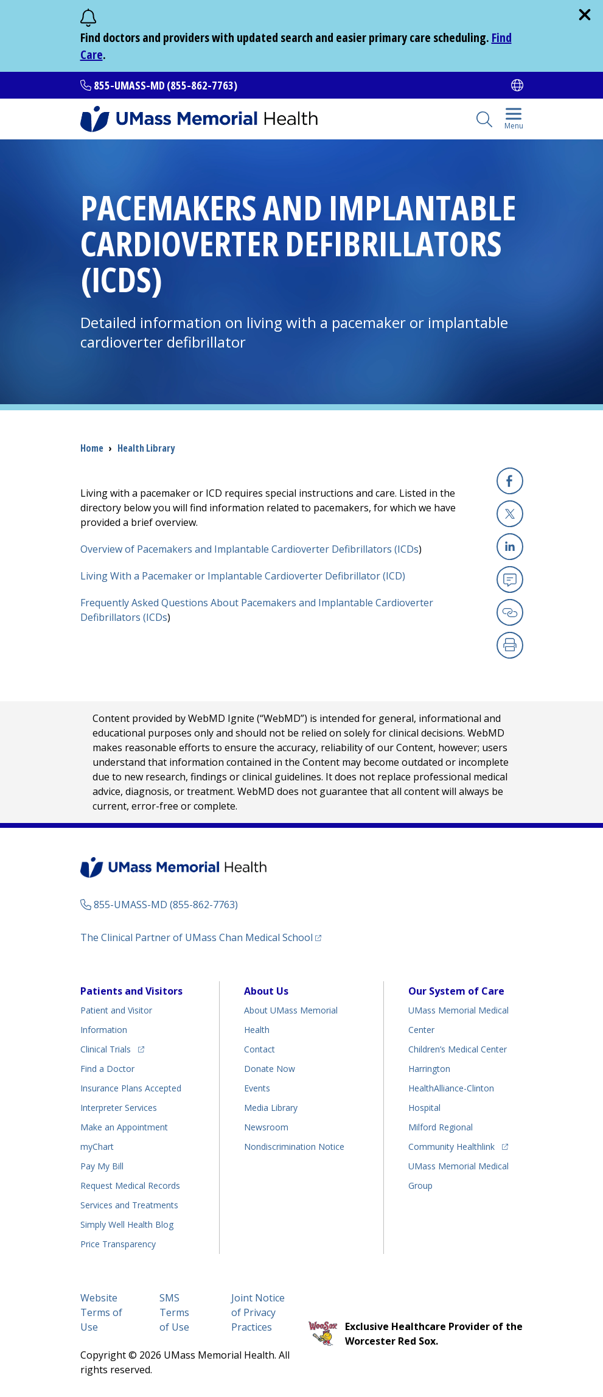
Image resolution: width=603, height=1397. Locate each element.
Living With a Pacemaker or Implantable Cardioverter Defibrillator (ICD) (242, 576)
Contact (259, 1049)
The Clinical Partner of (200, 937)
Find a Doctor (107, 1068)
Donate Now (269, 1068)
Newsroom (266, 1127)
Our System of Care (456, 991)
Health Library (146, 448)
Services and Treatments (129, 1205)
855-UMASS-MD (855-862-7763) (165, 85)
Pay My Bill (102, 1166)
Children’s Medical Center (457, 1049)
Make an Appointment (124, 1127)
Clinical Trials (112, 1047)
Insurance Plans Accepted (130, 1088)
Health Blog (126, 1224)
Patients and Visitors (131, 991)
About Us (266, 991)
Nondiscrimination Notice (294, 1146)
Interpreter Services (118, 1107)
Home (91, 448)
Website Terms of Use (101, 1312)
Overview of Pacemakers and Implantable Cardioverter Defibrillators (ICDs (249, 549)
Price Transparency (118, 1244)
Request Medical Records (130, 1185)
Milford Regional (440, 1127)
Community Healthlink (451, 1144)
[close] (585, 15)
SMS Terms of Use (174, 1312)
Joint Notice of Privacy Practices (258, 1312)
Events (257, 1088)
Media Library (271, 1107)
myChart (97, 1146)
